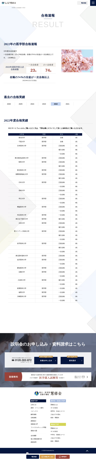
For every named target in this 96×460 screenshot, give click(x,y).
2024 (32, 104)
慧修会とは (54, 405)
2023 (44, 104)
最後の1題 (34, 431)
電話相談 (83, 3)
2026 (9, 104)
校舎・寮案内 (55, 418)
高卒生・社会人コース (58, 411)
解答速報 (33, 414)
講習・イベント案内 (37, 408)
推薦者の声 (34, 424)
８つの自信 (54, 408)
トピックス (34, 411)
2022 (56, 104)
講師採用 (33, 442)
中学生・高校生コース (58, 435)
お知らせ (33, 405)
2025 (20, 104)
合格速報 (33, 418)
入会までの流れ (55, 414)
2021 (67, 104)
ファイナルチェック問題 (38, 428)
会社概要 (33, 436)
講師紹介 (33, 421)
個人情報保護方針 (36, 439)
